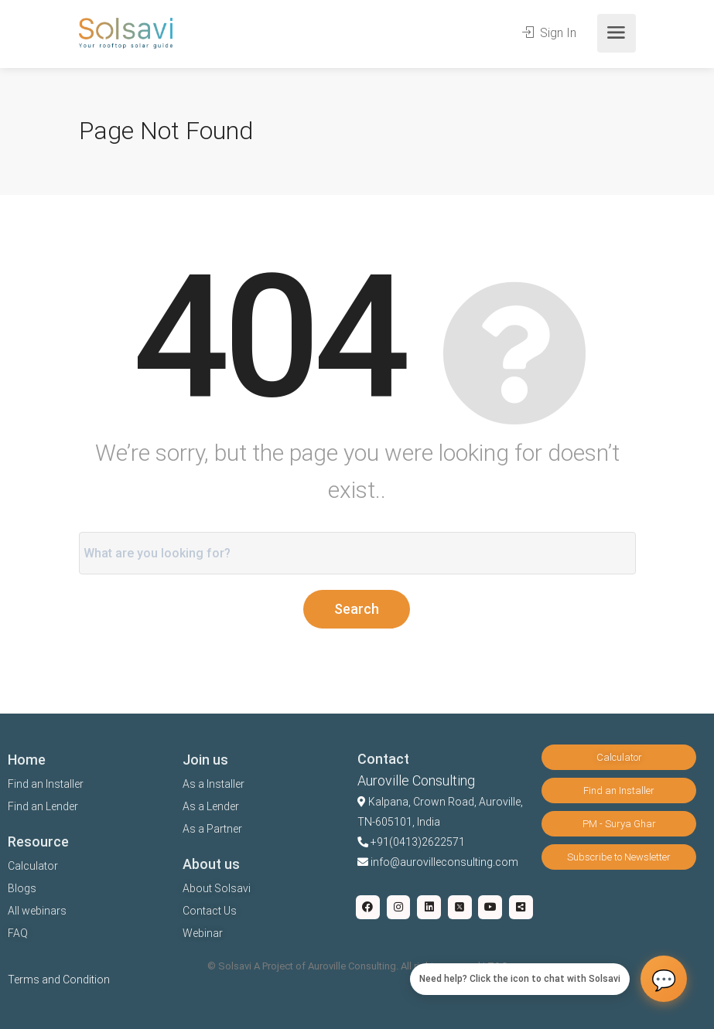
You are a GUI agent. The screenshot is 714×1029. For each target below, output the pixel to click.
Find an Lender (43, 806)
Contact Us (210, 911)
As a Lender (211, 806)
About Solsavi (217, 888)
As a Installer (213, 784)
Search (356, 609)
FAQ (18, 933)
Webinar (203, 933)
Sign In (549, 33)
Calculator (33, 866)
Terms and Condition (59, 979)
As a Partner (212, 829)
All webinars (37, 911)
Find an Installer (46, 784)
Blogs (22, 888)
